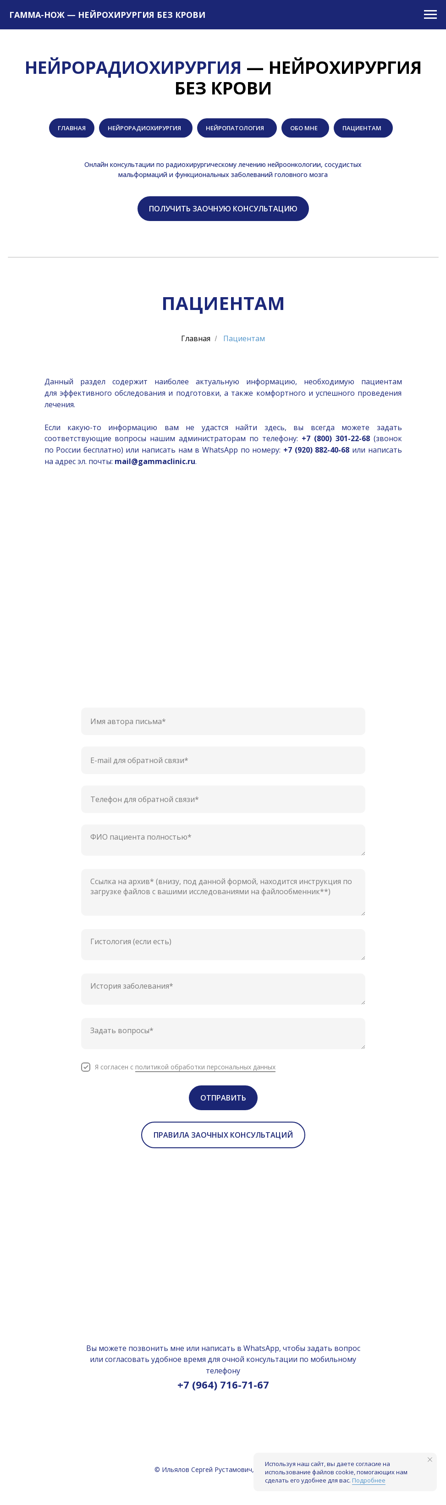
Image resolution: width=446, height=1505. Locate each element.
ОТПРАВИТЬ (223, 1098)
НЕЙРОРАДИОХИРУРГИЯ (144, 128)
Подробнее (368, 1480)
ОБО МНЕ (304, 128)
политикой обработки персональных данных (205, 1066)
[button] (223, 208)
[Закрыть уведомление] (430, 1459)
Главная (195, 338)
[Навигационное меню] (430, 14)
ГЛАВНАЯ (72, 128)
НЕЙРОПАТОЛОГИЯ (235, 128)
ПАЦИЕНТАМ (361, 128)
